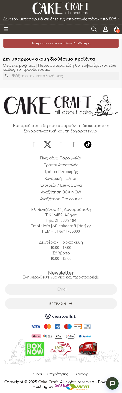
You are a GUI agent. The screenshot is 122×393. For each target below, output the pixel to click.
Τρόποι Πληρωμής (61, 172)
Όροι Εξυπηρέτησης (51, 374)
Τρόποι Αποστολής (61, 165)
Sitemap (81, 374)
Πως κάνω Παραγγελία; (61, 158)
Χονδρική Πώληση (61, 179)
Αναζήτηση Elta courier (61, 199)
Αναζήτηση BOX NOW (61, 192)
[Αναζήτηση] (61, 76)
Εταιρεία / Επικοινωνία (61, 185)
